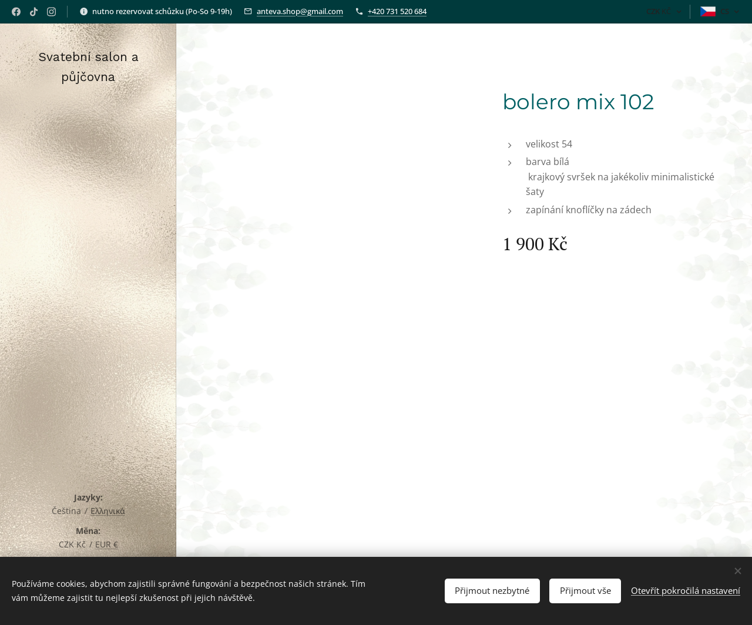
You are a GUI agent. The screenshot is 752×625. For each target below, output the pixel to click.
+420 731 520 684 (397, 11)
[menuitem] (88, 282)
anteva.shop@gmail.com (300, 11)
